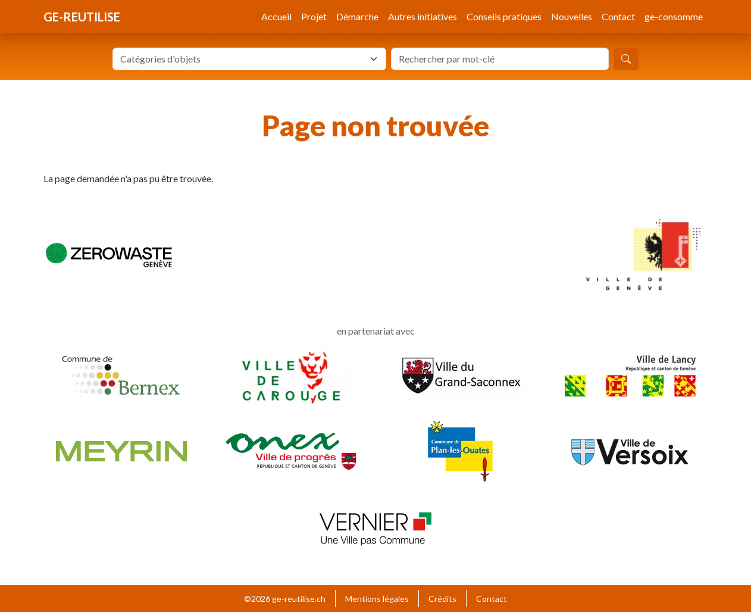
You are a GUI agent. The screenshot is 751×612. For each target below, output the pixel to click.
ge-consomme (673, 16)
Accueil (276, 16)
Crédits (442, 599)
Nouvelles (571, 16)
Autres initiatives (422, 16)
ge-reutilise (81, 17)
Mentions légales (377, 599)
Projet (314, 16)
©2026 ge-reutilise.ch (285, 599)
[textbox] (242, 59)
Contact (618, 16)
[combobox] (249, 59)
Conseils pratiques (504, 16)
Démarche (357, 16)
